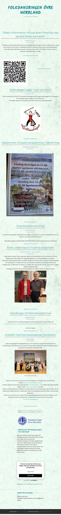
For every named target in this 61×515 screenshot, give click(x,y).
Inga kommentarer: (44, 67)
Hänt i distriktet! (36, 250)
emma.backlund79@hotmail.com (33, 380)
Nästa (32, 411)
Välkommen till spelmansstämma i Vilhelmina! (30, 142)
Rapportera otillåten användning (29, 485)
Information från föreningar (30, 54)
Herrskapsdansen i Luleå (35, 382)
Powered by (31, 481)
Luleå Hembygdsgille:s (31, 384)
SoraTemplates (22, 512)
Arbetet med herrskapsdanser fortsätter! (30, 333)
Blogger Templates (45, 512)
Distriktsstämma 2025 (30, 225)
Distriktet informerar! (30, 39)
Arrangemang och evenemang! (30, 145)
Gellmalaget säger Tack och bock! (30, 89)
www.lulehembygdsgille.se (30, 397)
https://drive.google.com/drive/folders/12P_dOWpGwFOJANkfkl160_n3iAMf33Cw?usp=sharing (30, 322)
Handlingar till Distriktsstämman (30, 311)
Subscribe (30, 476)
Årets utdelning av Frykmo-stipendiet (30, 246)
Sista (39, 411)
